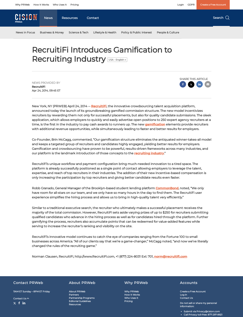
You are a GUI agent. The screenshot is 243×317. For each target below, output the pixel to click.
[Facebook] (19, 303)
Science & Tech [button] (78, 32)
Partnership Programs (82, 297)
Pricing (74, 4)
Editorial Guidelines (80, 301)
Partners (74, 294)
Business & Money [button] (52, 32)
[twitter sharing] (191, 85)
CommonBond (167, 188)
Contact (93, 18)
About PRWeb (77, 291)
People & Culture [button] (168, 32)
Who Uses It (60, 4)
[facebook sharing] (183, 84)
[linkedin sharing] (199, 84)
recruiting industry (149, 153)
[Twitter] (15, 303)
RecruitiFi (99, 106)
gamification (155, 124)
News (48, 18)
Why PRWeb (22, 4)
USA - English (117, 59)
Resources (70, 18)
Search (221, 18)
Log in (183, 294)
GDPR (191, 4)
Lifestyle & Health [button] (104, 32)
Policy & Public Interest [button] (136, 32)
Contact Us (21, 298)
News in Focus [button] (25, 32)
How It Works (41, 4)
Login (180, 4)
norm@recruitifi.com (170, 256)
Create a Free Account (213, 4)
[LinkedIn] (23, 303)
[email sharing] (208, 84)
